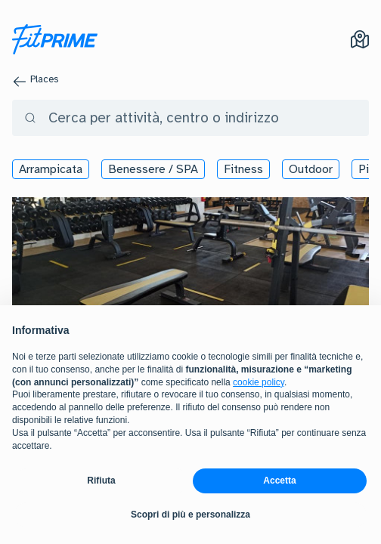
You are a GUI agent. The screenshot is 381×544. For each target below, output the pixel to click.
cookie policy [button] (258, 382)
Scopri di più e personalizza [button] (190, 514)
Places (44, 79)
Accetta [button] (279, 480)
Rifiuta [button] (101, 480)
